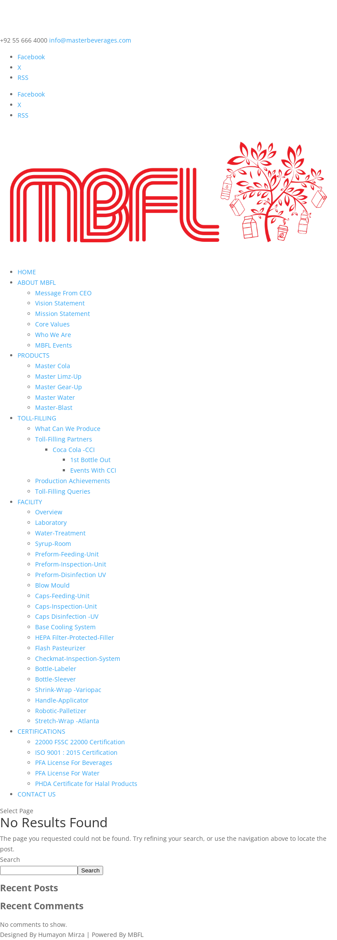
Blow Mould (52, 585)
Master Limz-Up (58, 376)
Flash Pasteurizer (60, 648)
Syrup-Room (53, 543)
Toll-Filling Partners (63, 439)
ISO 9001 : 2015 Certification (76, 752)
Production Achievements (72, 481)
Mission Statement (62, 313)
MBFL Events (53, 345)
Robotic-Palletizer (60, 711)
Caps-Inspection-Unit (66, 606)
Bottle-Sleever (55, 679)
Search (10, 859)
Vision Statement (60, 303)
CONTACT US (37, 794)
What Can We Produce (67, 428)
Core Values (52, 324)
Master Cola (52, 366)
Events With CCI (93, 470)
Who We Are (53, 334)
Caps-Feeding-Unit (62, 596)
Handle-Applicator (62, 700)
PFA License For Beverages (73, 762)
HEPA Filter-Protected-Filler (74, 637)
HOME (27, 272)
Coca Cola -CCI (74, 449)
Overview (48, 512)
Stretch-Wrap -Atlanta (67, 721)
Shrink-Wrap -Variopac (68, 689)
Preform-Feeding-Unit (67, 554)
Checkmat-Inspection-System (77, 658)
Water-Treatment (60, 533)
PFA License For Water (67, 773)
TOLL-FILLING (37, 418)
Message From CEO (63, 293)
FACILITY (30, 502)
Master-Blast (53, 407)
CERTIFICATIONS (41, 731)
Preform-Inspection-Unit (70, 564)
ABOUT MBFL (37, 282)
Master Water (55, 397)
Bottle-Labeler (55, 668)
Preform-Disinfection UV (70, 574)
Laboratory (51, 522)
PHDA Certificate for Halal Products (86, 783)
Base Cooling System (65, 627)
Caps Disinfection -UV (66, 616)
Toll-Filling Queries (62, 491)
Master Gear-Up (58, 387)
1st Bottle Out (90, 460)
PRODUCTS (34, 355)
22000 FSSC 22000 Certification (80, 742)
